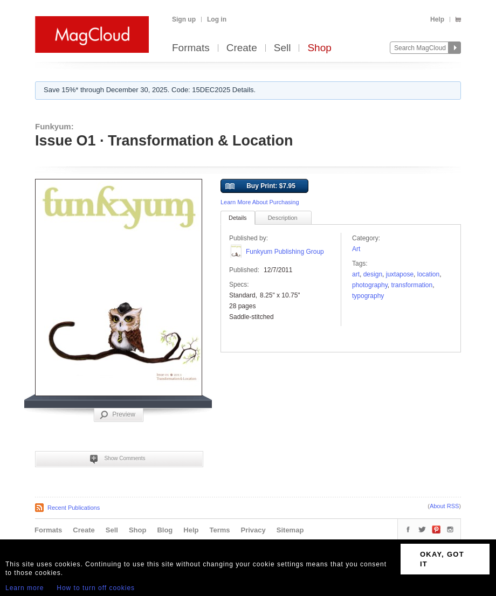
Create (241, 48)
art (356, 274)
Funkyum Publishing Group (285, 251)
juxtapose (400, 274)
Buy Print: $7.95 (260, 186)
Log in (216, 19)
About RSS (444, 506)
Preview (117, 415)
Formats (191, 48)
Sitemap (290, 530)
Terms (219, 530)
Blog (165, 530)
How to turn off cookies (96, 588)
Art (356, 249)
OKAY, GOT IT (442, 559)
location (428, 274)
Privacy (253, 530)
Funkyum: (54, 126)
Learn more (24, 588)
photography (370, 285)
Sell (282, 48)
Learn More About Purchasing (260, 202)
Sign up (184, 19)
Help (437, 19)
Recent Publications (73, 507)
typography (368, 296)
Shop (319, 48)
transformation (412, 285)
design (372, 274)
